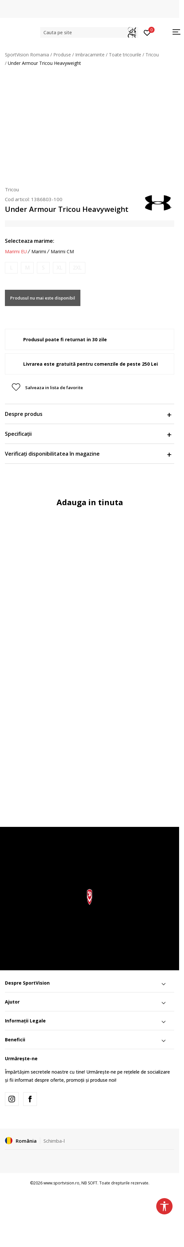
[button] (89, 32)
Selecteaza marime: (29, 241)
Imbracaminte (90, 54)
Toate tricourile (125, 54)
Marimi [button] (38, 251)
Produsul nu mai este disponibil (42, 298)
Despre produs (88, 414)
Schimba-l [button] (54, 1140)
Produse (62, 54)
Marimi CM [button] (62, 251)
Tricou (152, 54)
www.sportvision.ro (61, 1183)
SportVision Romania (27, 54)
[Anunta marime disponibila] (11, 267)
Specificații (88, 433)
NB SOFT (89, 1183)
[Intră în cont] (147, 32)
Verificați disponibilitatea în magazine (88, 453)
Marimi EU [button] (16, 251)
